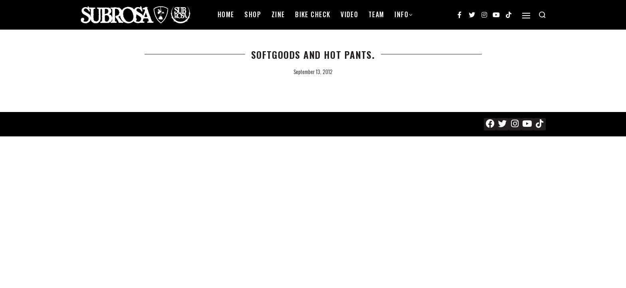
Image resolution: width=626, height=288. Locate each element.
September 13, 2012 (313, 72)
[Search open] (542, 14)
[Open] (526, 15)
